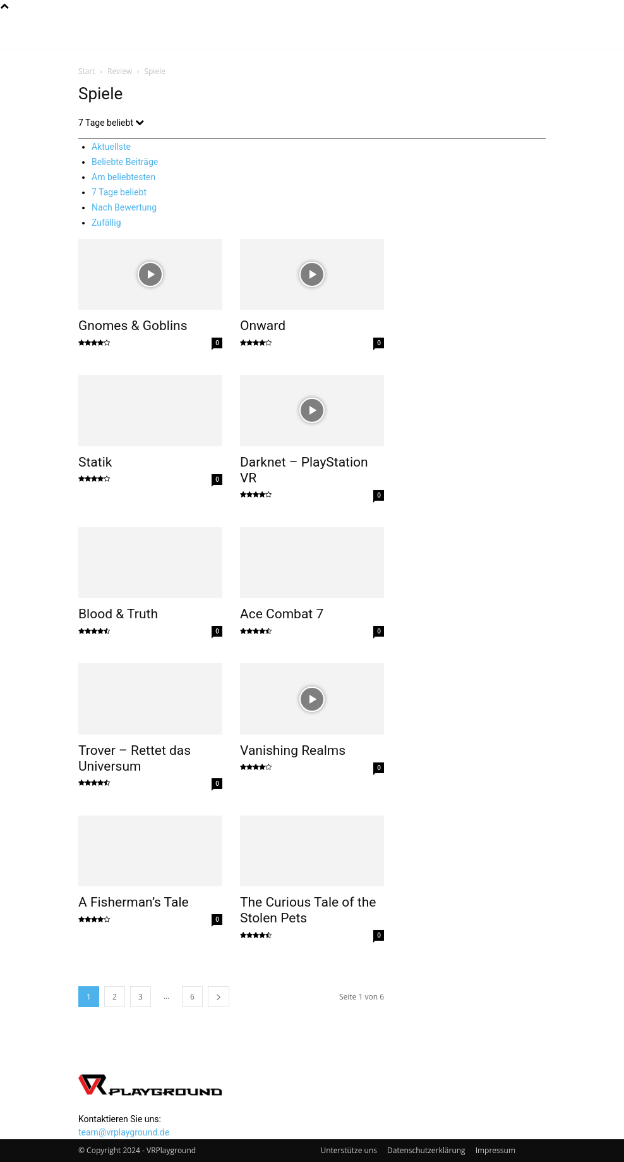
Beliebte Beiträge (125, 162)
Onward (262, 325)
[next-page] (218, 996)
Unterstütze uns (348, 1150)
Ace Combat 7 (281, 613)
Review (119, 71)
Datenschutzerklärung (426, 1150)
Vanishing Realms (292, 750)
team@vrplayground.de (123, 1132)
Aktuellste (111, 147)
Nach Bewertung (124, 207)
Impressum (495, 1150)
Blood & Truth (118, 613)
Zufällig (106, 222)
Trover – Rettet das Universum (134, 758)
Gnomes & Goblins (132, 325)
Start (86, 71)
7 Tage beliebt (119, 192)
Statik (95, 462)
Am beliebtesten (123, 177)
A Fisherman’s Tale (133, 902)
